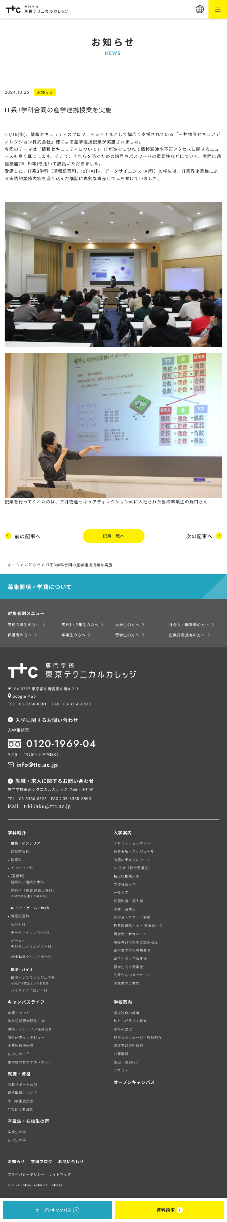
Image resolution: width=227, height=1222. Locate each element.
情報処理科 (20, 914)
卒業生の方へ (73, 632)
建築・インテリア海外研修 (30, 1027)
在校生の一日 (19, 1051)
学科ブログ (42, 1159)
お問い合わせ (71, 1159)
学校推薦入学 (125, 882)
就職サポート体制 (22, 1082)
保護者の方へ (20, 632)
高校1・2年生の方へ (80, 622)
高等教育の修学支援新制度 (136, 940)
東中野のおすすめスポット (30, 1060)
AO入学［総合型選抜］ (133, 866)
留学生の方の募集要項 (132, 948)
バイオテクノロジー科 (29, 988)
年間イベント (19, 1010)
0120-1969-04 (61, 742)
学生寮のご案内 (127, 981)
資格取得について (22, 1090)
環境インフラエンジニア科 (31, 978)
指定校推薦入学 (127, 874)
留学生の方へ (127, 632)
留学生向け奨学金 (128, 964)
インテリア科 (22, 866)
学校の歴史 (123, 1027)
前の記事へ (28, 535)
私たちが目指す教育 (130, 1019)
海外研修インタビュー (26, 1035)
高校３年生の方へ (24, 622)
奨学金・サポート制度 (132, 915)
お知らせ (16, 1159)
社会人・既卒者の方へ (189, 622)
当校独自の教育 (127, 1010)
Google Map (24, 694)
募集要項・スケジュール (134, 849)
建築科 (16, 857)
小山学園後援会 (21, 1098)
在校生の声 (17, 1138)
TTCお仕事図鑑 (20, 1107)
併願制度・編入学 (128, 898)
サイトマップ (60, 1172)
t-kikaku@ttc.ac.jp (47, 804)
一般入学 (121, 890)
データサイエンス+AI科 (30, 930)
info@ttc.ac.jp (37, 762)
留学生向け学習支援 (130, 956)
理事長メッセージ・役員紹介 (138, 1035)
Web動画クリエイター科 (31, 954)
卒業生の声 (17, 1129)
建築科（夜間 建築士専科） (32, 891)
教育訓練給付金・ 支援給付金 (138, 923)
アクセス (121, 1068)
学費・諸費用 (125, 907)
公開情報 (121, 1051)
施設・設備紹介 (127, 1060)
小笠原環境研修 (21, 1043)
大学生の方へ (127, 622)
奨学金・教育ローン (130, 931)
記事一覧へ (113, 535)
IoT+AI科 (18, 922)
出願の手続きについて (132, 857)
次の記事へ (199, 535)
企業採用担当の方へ (187, 632)
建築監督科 (20, 849)
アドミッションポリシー (134, 841)
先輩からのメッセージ (132, 972)
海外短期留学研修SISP (26, 1019)
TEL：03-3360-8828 (27, 796)
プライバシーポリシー (26, 1172)
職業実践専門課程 (128, 1043)
